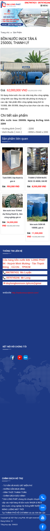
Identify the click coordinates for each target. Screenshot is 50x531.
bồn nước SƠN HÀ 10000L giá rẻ (37, 226)
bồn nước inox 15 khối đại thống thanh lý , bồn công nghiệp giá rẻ (13, 212)
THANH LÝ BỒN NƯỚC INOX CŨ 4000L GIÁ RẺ (37, 179)
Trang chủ (5, 32)
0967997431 (12, 272)
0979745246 (13, 277)
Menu (44, 5)
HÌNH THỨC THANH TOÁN (14, 492)
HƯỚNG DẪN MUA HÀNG (14, 489)
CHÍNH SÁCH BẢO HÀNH (14, 496)
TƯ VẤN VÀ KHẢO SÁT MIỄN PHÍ (17, 485)
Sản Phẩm (17, 32)
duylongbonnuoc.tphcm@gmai (23, 283)
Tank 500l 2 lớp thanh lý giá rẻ (12, 179)
